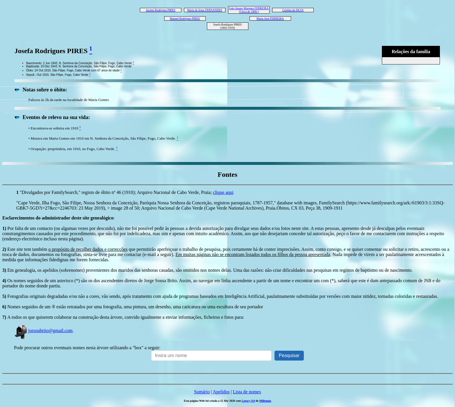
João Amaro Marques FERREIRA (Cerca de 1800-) (248, 10)
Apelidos (221, 391)
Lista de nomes (247, 391)
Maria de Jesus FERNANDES (204, 10)
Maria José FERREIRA (270, 18)
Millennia (265, 400)
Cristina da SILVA (293, 10)
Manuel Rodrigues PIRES (185, 18)
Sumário (202, 391)
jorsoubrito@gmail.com (43, 330)
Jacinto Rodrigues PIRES (161, 10)
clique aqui (223, 192)
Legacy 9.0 (248, 400)
